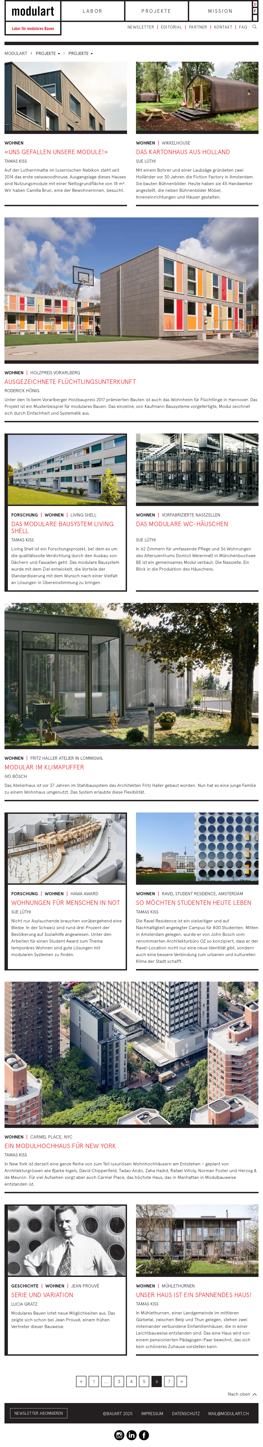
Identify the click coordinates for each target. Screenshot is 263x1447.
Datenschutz (186, 1413)
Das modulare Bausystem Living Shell (62, 527)
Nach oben (239, 1394)
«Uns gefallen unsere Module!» (56, 151)
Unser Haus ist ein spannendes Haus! (194, 1294)
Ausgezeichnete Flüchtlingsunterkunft (70, 381)
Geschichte (25, 1286)
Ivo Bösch (15, 776)
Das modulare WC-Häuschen (182, 524)
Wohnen (14, 143)
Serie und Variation (42, 1294)
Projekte (156, 11)
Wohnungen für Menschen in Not (65, 902)
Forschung (24, 515)
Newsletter (140, 27)
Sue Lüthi (146, 161)
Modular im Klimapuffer (44, 767)
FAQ (243, 27)
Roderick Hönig (21, 390)
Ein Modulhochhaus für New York (60, 1145)
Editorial (171, 27)
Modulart (15, 53)
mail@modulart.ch (228, 1413)
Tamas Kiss (15, 161)
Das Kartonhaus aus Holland (183, 151)
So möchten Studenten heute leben (194, 902)
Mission (220, 11)
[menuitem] (81, 1381)
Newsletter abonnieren (38, 1413)
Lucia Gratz (24, 1304)
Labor (93, 11)
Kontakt (223, 27)
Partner (198, 27)
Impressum (152, 1413)
